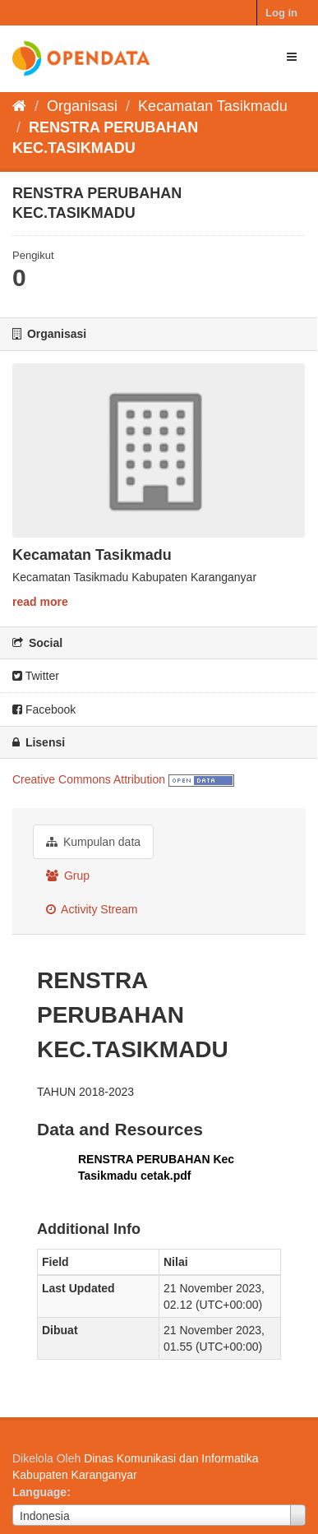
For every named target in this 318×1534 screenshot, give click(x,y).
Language (39, 1492)
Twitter (35, 675)
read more (40, 601)
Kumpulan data (93, 841)
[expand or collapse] (292, 56)
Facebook (44, 709)
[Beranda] (19, 106)
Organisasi (82, 106)
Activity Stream (91, 909)
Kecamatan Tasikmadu (213, 106)
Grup (68, 875)
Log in (281, 13)
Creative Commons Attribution (88, 779)
